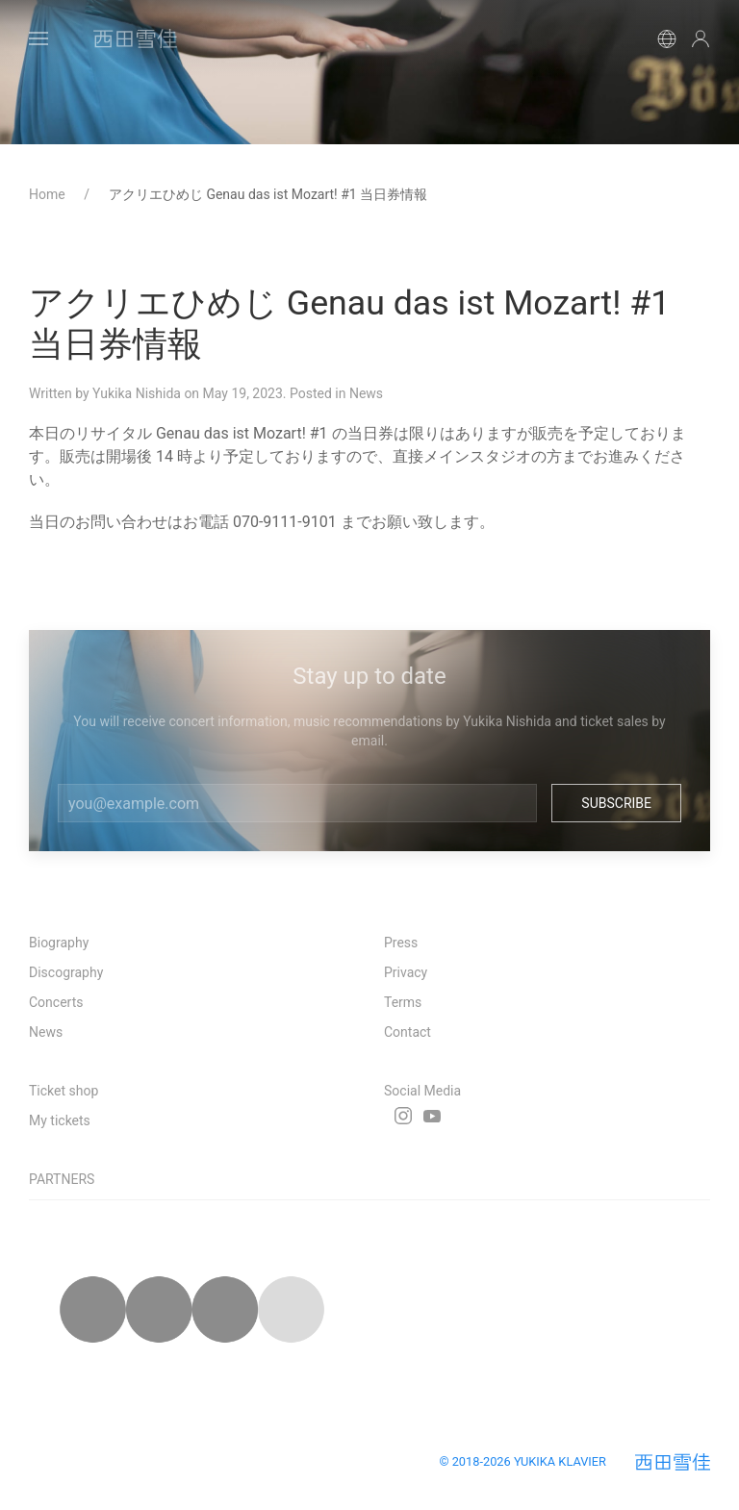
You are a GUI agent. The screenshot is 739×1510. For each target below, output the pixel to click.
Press (401, 942)
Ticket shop (63, 1090)
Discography (66, 972)
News (366, 393)
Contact (407, 1032)
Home (48, 194)
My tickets (59, 1120)
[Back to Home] (135, 38)
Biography (59, 942)
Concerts (56, 1002)
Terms (402, 1002)
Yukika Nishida (136, 393)
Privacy (405, 972)
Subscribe (616, 803)
